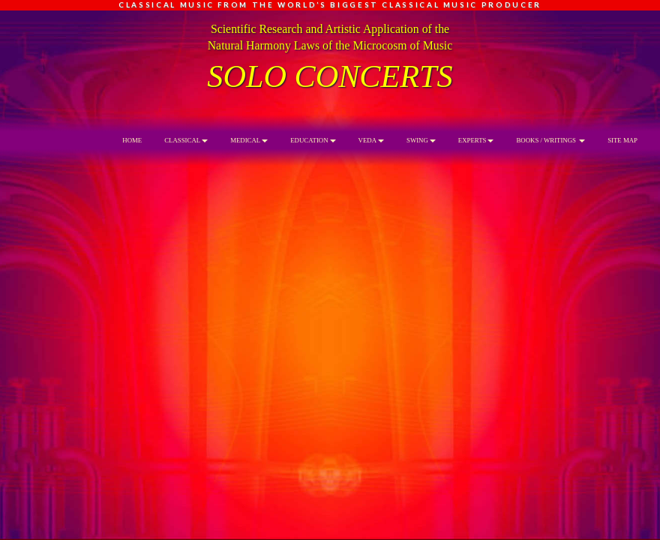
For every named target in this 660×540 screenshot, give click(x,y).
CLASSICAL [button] (186, 140)
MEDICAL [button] (249, 140)
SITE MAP (623, 140)
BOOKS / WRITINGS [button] (550, 140)
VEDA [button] (371, 140)
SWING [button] (421, 140)
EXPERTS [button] (476, 140)
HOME (132, 140)
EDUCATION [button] (312, 140)
